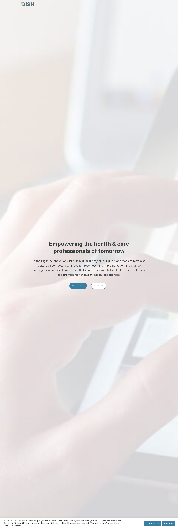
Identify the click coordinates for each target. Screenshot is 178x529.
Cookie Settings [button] (152, 523)
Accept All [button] (168, 523)
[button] (155, 4)
